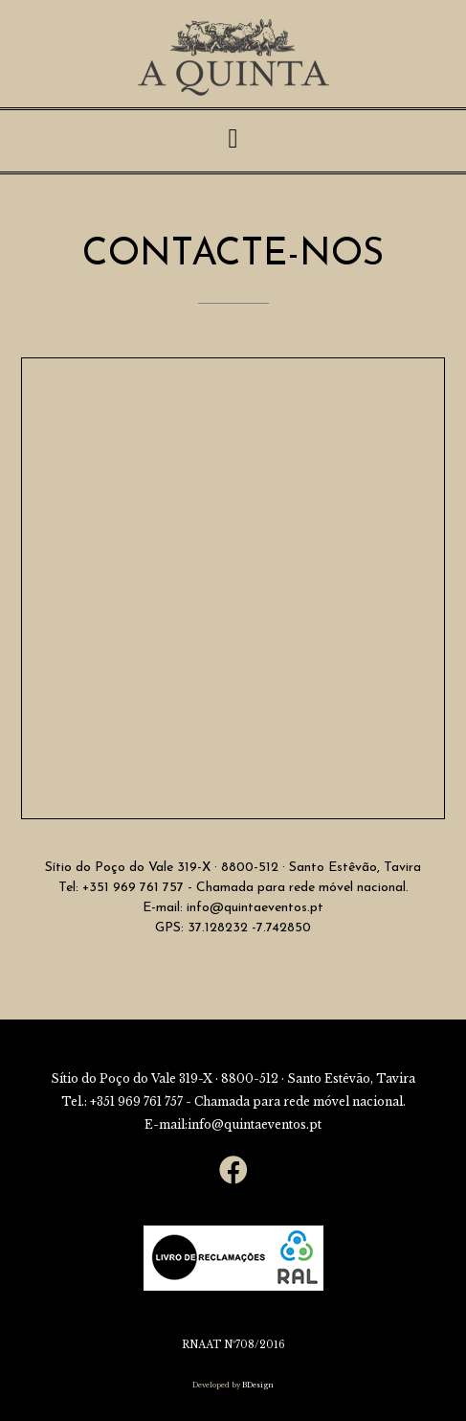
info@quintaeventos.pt (253, 908)
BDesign (257, 1385)
